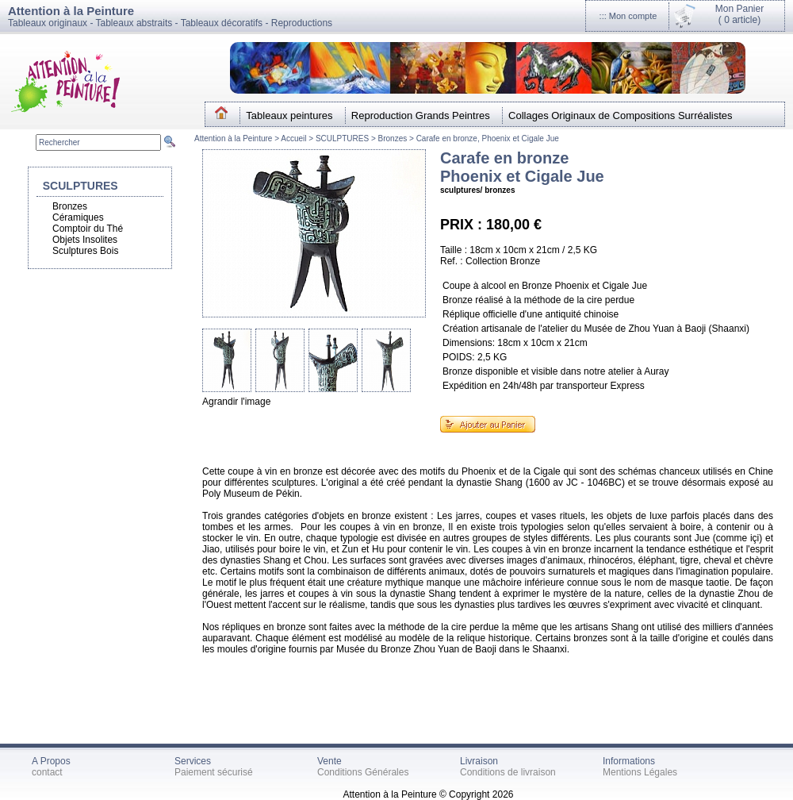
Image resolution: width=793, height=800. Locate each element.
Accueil (294, 138)
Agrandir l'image (236, 401)
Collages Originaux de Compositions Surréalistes (620, 115)
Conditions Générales (362, 772)
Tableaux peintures (289, 115)
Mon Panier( (739, 14)
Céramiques (78, 217)
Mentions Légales (640, 772)
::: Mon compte (628, 16)
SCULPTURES (342, 138)
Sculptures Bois (85, 250)
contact (47, 772)
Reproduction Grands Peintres (420, 115)
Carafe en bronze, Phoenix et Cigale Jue (487, 138)
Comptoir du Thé (87, 228)
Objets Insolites (84, 239)
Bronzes (393, 138)
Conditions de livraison (508, 772)
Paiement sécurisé (213, 772)
